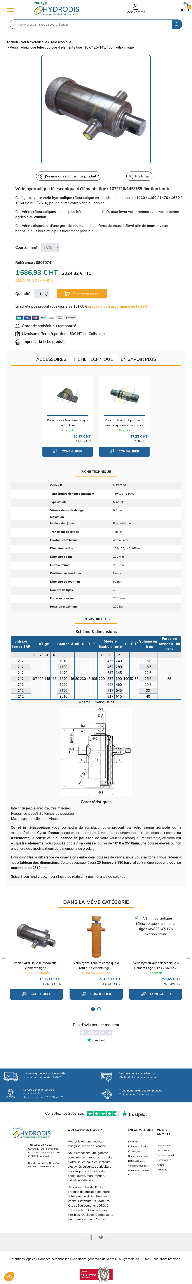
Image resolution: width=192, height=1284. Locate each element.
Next (188, 958)
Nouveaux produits (138, 1170)
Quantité (22, 293)
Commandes (164, 1159)
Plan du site (134, 1175)
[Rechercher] (91, 24)
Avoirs (160, 1164)
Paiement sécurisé (138, 1146)
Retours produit (165, 1155)
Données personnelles (53, 1259)
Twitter (101, 1237)
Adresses (162, 1169)
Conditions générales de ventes (94, 1259)
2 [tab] (99, 1009)
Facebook (91, 1237)
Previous (3, 958)
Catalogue (134, 1151)
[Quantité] (40, 293)
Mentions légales (23, 1259)
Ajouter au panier (82, 293)
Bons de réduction (166, 1174)
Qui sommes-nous (138, 1156)
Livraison (133, 1141)
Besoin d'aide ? (136, 1180)
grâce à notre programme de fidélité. (118, 306)
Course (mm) (26, 247)
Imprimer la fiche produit (40, 341)
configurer (67, 451)
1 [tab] (93, 1009)
